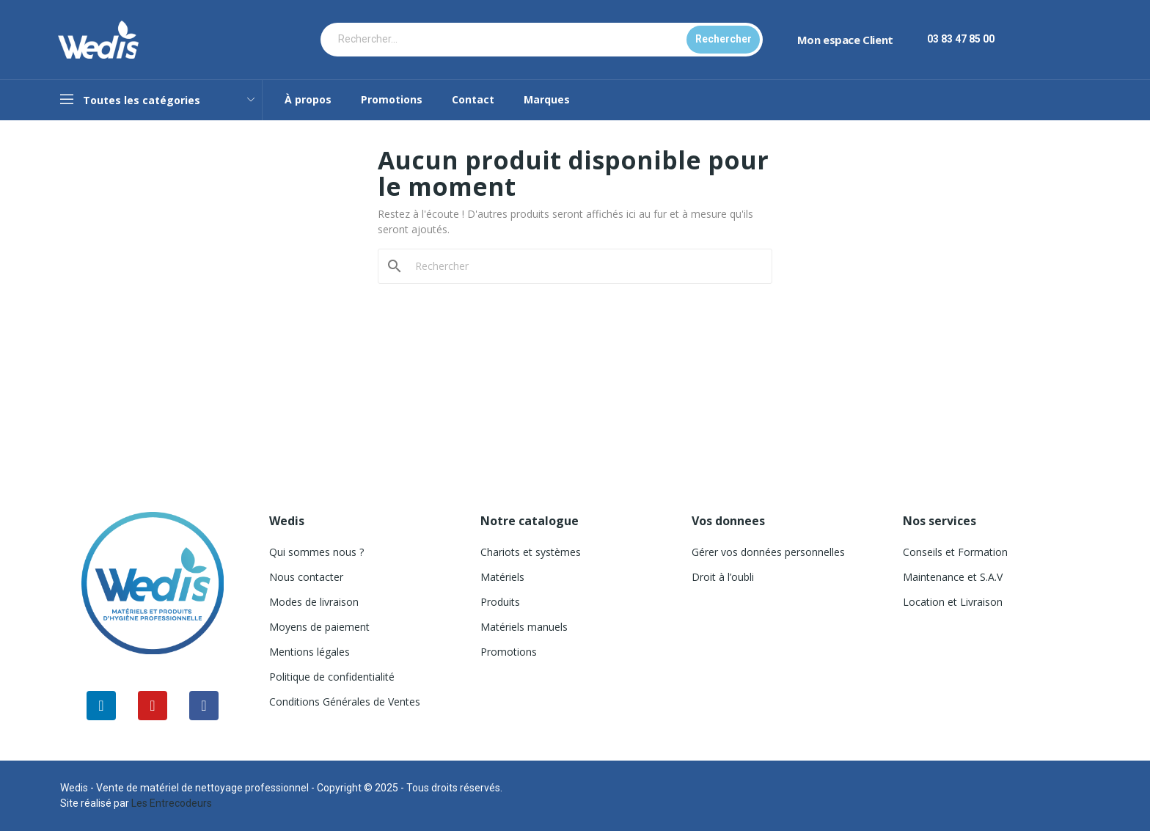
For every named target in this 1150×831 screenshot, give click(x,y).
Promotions (508, 652)
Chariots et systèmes (530, 552)
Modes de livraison (314, 602)
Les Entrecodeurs (171, 803)
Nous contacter (306, 577)
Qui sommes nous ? (316, 552)
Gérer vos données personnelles (768, 552)
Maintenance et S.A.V (953, 577)
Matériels (502, 577)
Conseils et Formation (955, 552)
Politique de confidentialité (332, 677)
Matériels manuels (524, 627)
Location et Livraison (953, 602)
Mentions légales (309, 652)
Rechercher (723, 39)
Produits (500, 602)
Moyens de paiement (319, 627)
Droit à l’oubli (723, 577)
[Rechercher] (583, 266)
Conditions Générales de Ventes (344, 702)
